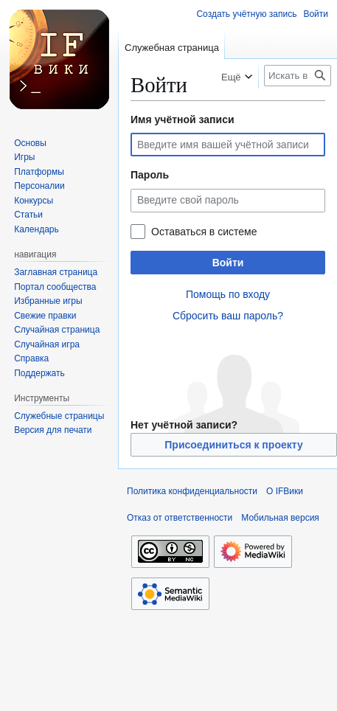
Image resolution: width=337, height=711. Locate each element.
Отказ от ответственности (179, 518)
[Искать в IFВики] (297, 75)
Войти (228, 262)
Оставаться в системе (204, 231)
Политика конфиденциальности (192, 491)
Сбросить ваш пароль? (228, 316)
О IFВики (284, 491)
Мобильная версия (280, 518)
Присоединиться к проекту (233, 445)
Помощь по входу (228, 294)
